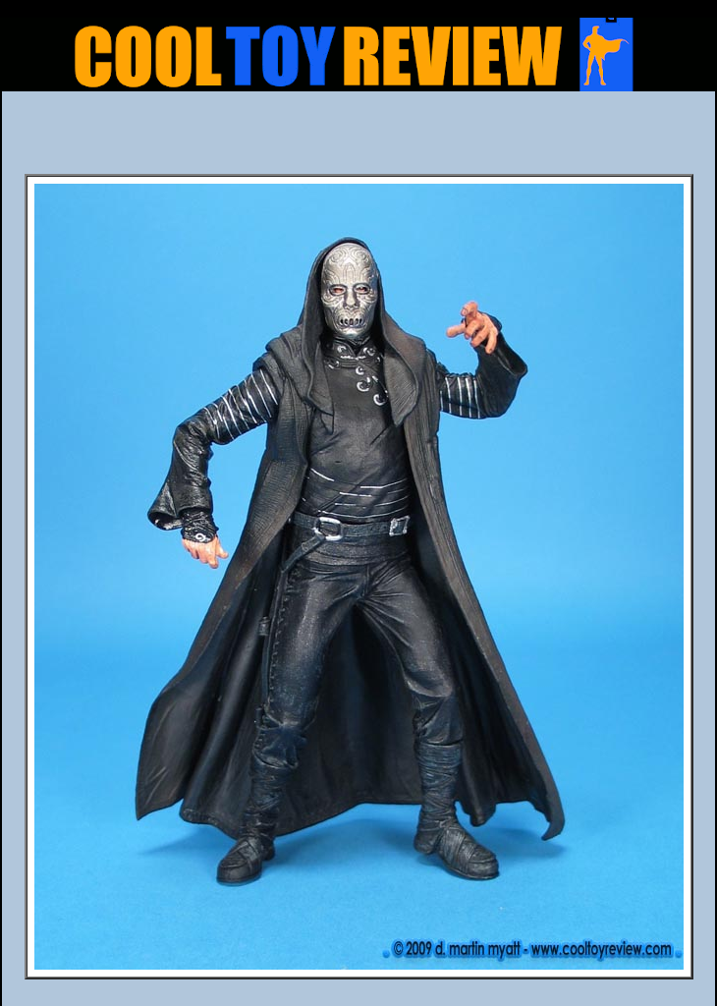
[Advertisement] (358, 138)
